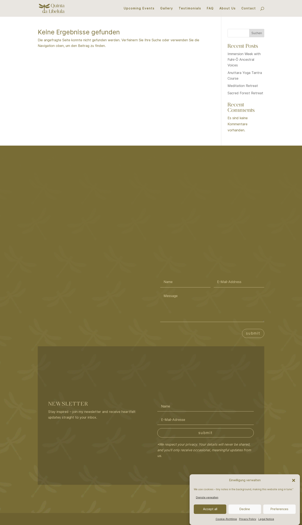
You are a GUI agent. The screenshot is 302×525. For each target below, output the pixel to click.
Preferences (279, 509)
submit (253, 333)
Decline (244, 509)
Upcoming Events (139, 8)
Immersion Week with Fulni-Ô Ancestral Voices (244, 59)
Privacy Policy (247, 519)
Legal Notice (266, 519)
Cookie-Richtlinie (226, 519)
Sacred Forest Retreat (245, 93)
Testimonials (190, 8)
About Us (227, 8)
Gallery (166, 8)
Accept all (210, 509)
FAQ (210, 8)
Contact (248, 8)
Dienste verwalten (207, 497)
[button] (294, 480)
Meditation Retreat (243, 86)
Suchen (256, 33)
